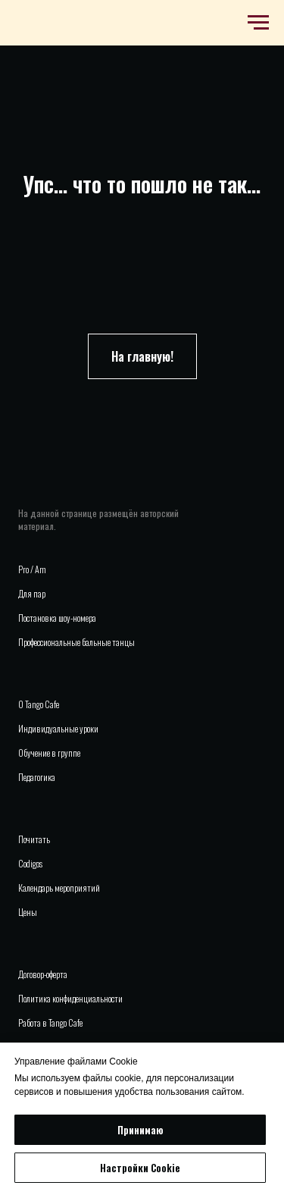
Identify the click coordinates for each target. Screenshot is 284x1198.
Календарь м (39, 887)
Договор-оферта (42, 973)
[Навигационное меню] (258, 22)
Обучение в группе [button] (49, 752)
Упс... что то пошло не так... (142, 183)
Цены (27, 911)
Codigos (30, 863)
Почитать (34, 839)
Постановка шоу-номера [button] (57, 617)
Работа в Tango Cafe (50, 1022)
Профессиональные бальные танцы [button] (76, 641)
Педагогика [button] (36, 776)
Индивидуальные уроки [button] (58, 728)
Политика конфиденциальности (70, 998)
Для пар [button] (31, 593)
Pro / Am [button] (32, 569)
